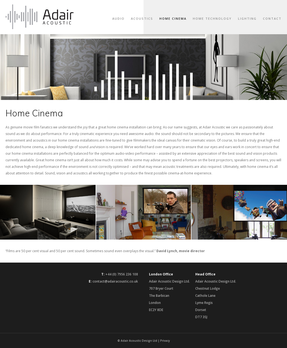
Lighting (247, 18)
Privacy (165, 341)
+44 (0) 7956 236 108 (121, 274)
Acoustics (142, 18)
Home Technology (212, 18)
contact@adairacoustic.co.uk (115, 281)
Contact (272, 18)
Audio (118, 18)
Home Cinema (172, 18)
